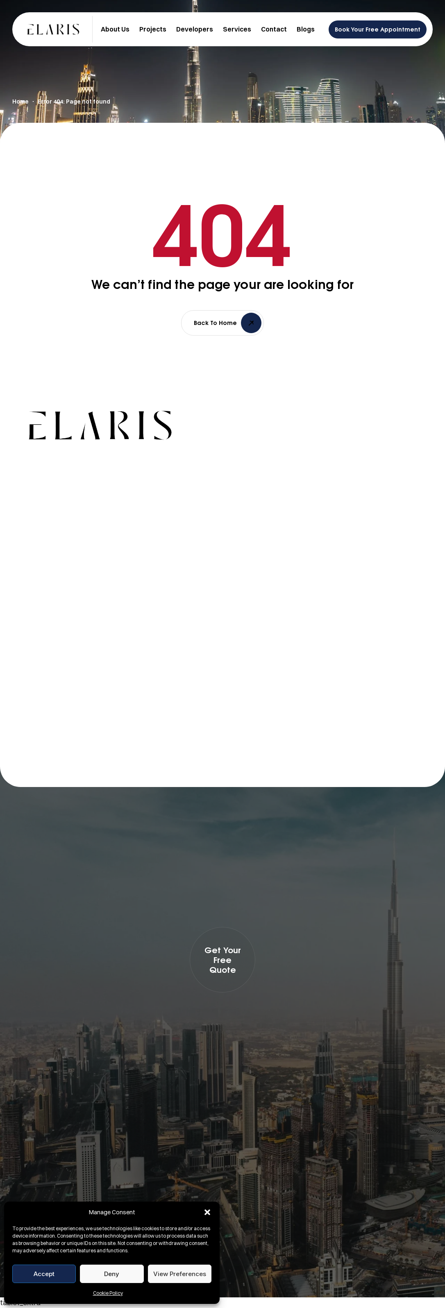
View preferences (179, 1274)
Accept (44, 1274)
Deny (111, 1274)
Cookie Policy (108, 1293)
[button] (207, 1212)
